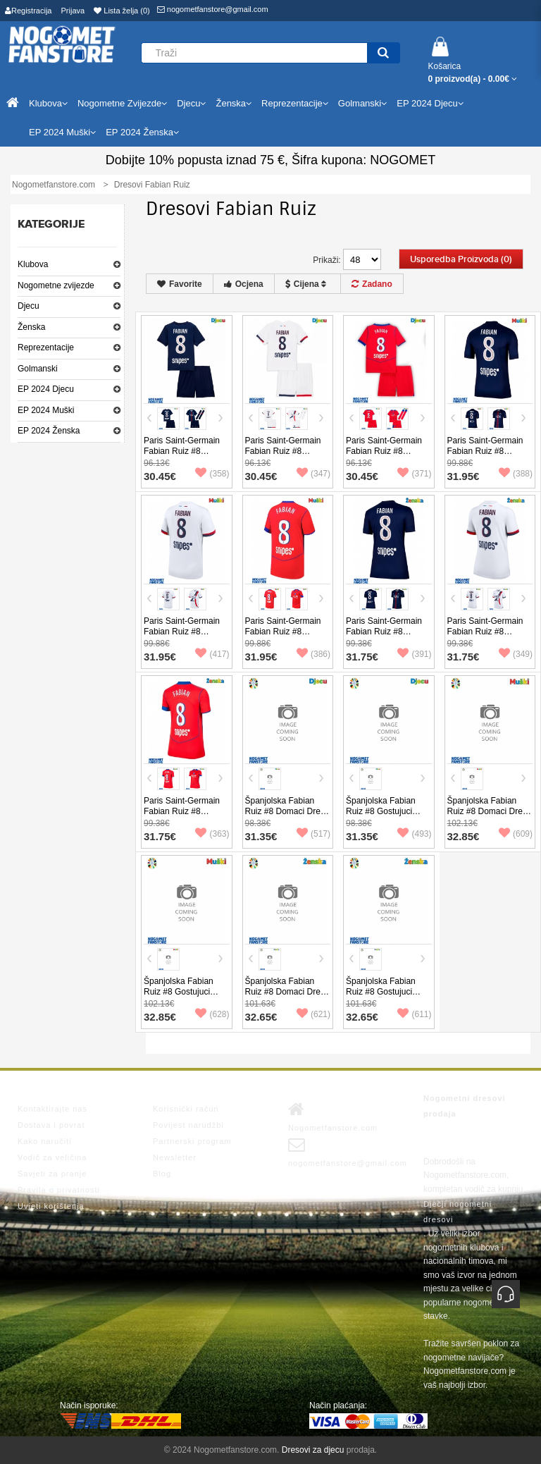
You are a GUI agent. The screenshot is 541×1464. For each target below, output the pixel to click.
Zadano (372, 284)
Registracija (28, 10)
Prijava (73, 10)
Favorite (179, 284)
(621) (313, 1014)
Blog (162, 1173)
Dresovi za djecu (313, 1450)
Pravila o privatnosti (59, 1190)
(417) (212, 654)
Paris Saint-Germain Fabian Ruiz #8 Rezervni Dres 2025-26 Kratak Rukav (284, 637)
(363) (212, 833)
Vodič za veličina (52, 1157)
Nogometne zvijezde (56, 285)
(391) (414, 654)
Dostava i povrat (51, 1125)
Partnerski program (192, 1141)
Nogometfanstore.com (333, 1116)
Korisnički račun (186, 1109)
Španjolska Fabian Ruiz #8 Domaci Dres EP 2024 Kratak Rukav (490, 811)
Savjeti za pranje (52, 1173)
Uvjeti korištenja (51, 1206)
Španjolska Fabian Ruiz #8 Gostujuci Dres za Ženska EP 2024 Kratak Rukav (382, 997)
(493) (414, 833)
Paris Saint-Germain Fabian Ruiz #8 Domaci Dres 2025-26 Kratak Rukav (488, 456)
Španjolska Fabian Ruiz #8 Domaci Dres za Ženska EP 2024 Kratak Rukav (285, 997)
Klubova (33, 264)
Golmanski (38, 369)
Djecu (28, 306)
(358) (212, 473)
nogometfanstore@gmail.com (212, 9)
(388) (516, 473)
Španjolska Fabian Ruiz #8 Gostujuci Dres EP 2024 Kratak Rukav (183, 997)
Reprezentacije (46, 347)
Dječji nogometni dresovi (457, 1212)
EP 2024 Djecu (46, 389)
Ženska (31, 327)
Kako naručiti (45, 1141)
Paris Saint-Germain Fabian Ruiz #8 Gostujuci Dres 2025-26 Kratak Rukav (183, 637)
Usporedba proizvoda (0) (461, 259)
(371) (414, 473)
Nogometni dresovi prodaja (464, 1106)
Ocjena (243, 284)
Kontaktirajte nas (52, 1109)
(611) (414, 1014)
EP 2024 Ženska (49, 431)
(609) (516, 833)
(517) (313, 833)
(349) (516, 654)
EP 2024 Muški (46, 410)
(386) (313, 654)
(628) (212, 1014)
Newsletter (175, 1157)
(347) (313, 473)
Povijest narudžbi (188, 1125)
